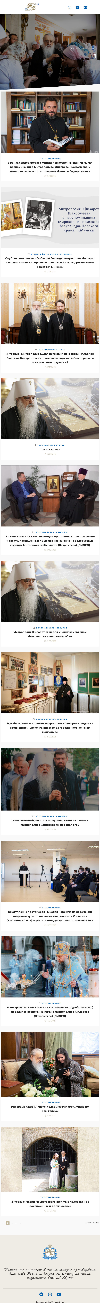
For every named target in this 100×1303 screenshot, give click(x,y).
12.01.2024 (50, 176)
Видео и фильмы (41, 254)
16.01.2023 (50, 1021)
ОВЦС (62, 350)
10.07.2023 (50, 829)
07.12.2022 (50, 1211)
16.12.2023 (50, 367)
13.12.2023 (50, 454)
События (62, 628)
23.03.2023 (50, 925)
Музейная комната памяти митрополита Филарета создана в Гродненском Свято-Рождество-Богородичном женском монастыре (50, 728)
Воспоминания (51, 158)
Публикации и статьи (52, 445)
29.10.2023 (50, 550)
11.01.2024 (50, 272)
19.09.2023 (50, 641)
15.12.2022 (50, 1116)
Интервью (62, 532)
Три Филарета (50, 449)
